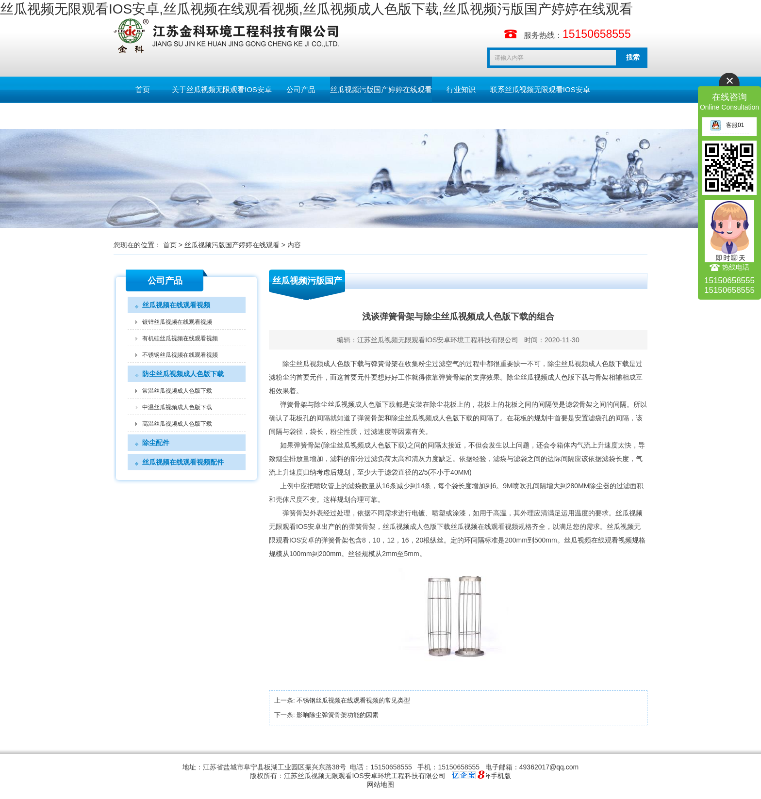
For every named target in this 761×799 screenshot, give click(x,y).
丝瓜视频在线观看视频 (176, 305)
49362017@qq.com (549, 767)
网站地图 (380, 784)
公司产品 (300, 89)
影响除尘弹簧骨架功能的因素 (338, 715)
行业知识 (461, 89)
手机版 (501, 776)
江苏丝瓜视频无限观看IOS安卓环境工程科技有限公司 (437, 340)
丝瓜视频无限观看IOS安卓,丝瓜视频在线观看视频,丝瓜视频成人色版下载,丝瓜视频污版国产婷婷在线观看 (316, 8)
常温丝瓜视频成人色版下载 (177, 390)
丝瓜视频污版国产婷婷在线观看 (381, 89)
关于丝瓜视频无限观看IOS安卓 (222, 89)
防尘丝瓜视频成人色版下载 (183, 374)
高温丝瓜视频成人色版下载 (177, 423)
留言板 (143, 116)
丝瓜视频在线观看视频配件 (183, 462)
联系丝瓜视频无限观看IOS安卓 (540, 89)
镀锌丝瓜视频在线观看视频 (177, 322)
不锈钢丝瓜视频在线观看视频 (180, 355)
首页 (142, 89)
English (201, 116)
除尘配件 (155, 443)
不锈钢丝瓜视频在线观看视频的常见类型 (353, 700)
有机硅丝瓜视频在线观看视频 (180, 338)
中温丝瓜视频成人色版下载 (177, 407)
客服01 (727, 125)
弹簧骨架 (384, 364)
